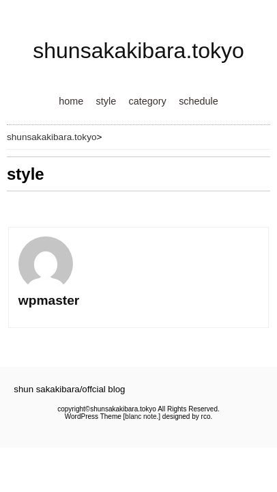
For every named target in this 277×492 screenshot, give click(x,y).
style (106, 101)
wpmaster (49, 300)
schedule (198, 101)
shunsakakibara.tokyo (138, 50)
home (71, 101)
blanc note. (141, 416)
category (147, 101)
